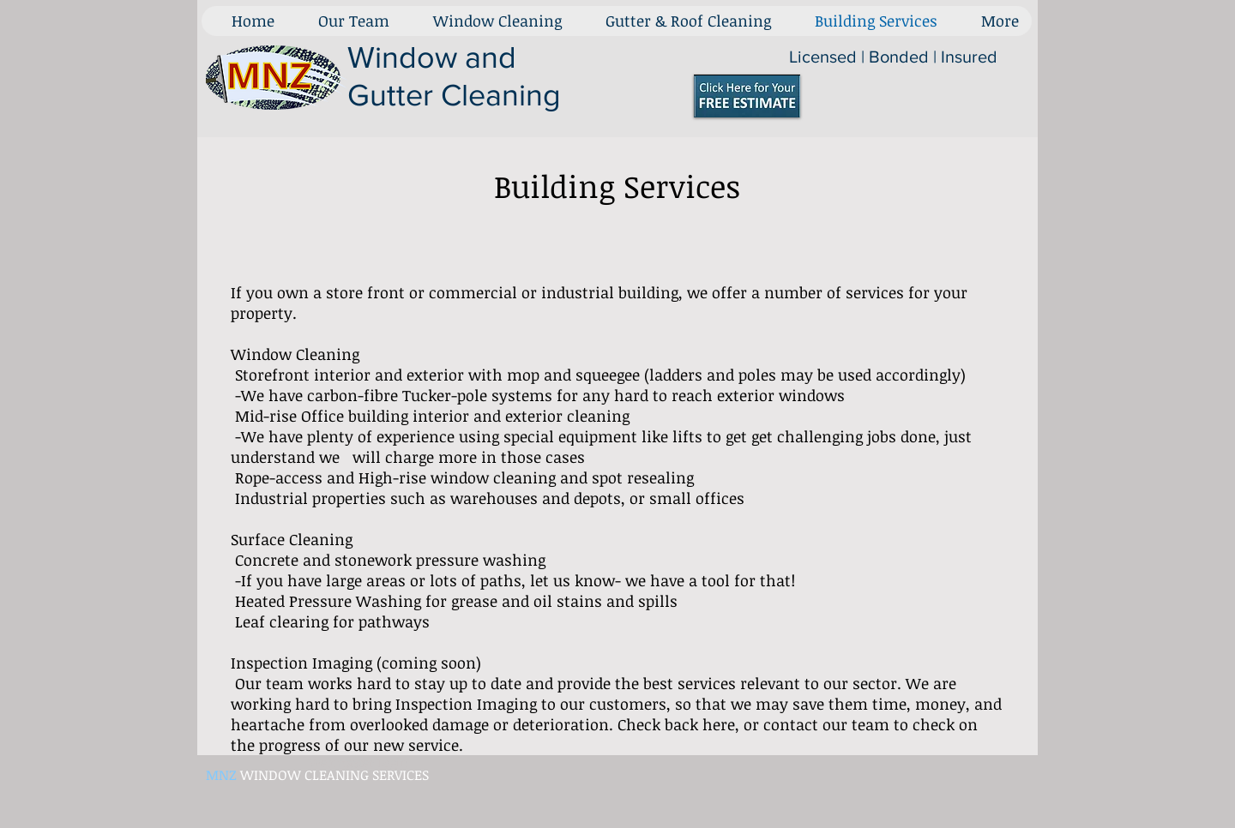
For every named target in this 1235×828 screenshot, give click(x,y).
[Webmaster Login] (358, 762)
